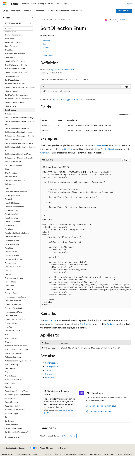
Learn (43, 19)
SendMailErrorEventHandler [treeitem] (16, 65)
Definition (46, 40)
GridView (68, 149)
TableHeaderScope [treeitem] (12, 221)
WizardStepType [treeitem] (11, 413)
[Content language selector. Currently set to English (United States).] (14, 448)
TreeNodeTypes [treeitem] (11, 323)
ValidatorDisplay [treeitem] (11, 364)
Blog (35, 454)
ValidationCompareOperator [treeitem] (16, 349)
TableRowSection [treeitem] (12, 240)
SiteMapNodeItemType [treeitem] (14, 102)
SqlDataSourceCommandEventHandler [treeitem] (20, 123)
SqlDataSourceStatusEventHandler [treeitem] (19, 158)
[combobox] (18, 23)
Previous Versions (23, 454)
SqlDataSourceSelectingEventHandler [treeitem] (20, 149)
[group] (85, 235)
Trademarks (108, 454)
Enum (76, 99)
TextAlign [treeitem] (9, 270)
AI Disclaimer (7, 454)
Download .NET (124, 10)
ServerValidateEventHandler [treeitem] (16, 72)
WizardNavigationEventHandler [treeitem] (17, 394)
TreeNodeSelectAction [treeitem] (14, 312)
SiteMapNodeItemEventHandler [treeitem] (18, 98)
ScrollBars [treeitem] (9, 50)
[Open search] (122, 3)
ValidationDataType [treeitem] (13, 353)
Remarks (45, 51)
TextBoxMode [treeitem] (10, 281)
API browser (62, 19)
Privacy (56, 454)
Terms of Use (95, 454)
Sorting (48, 373)
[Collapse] (32, 17)
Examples (46, 47)
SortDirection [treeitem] (10, 110)
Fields (44, 44)
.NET (51, 19)
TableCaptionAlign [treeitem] (12, 195)
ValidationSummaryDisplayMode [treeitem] (18, 360)
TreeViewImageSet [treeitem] (12, 330)
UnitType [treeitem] (8, 342)
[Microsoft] (5, 3)
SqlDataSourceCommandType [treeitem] (17, 128)
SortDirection (99, 145)
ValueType (65, 99)
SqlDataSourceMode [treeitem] (13, 139)
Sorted (48, 370)
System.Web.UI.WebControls (62, 69)
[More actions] (128, 20)
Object (55, 99)
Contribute (46, 454)
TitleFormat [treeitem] (9, 285)
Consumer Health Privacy (74, 454)
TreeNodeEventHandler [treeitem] (14, 308)
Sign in (129, 3)
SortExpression (52, 366)
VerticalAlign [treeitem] (10, 368)
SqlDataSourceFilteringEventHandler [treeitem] (20, 136)
